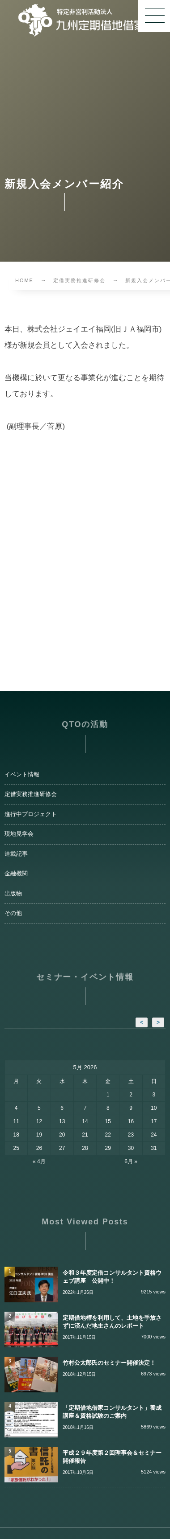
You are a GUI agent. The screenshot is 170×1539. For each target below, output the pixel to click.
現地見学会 (19, 834)
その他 (13, 913)
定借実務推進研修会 (30, 794)
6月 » (130, 1161)
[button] (154, 16)
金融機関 (16, 873)
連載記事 (16, 854)
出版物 (13, 894)
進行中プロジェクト (30, 814)
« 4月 (39, 1161)
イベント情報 (21, 775)
